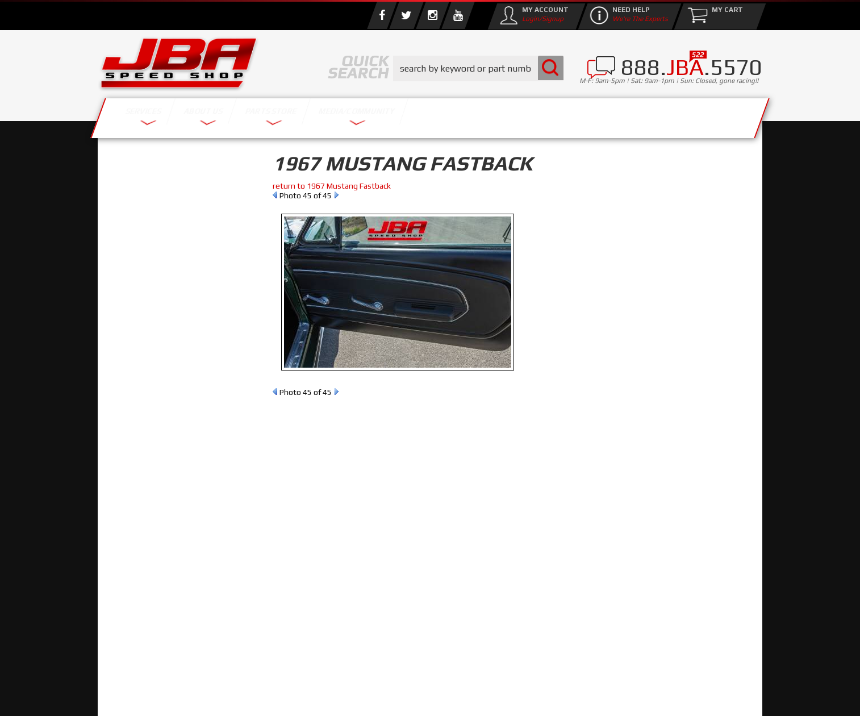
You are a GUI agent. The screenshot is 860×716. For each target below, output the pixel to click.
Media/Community (526, 115)
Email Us (145, 465)
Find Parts (164, 236)
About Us (264, 115)
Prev (275, 195)
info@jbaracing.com (310, 671)
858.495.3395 (154, 488)
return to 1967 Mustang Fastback (332, 185)
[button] (478, 68)
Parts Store (380, 115)
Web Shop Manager (521, 696)
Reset (122, 236)
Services (160, 115)
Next (337, 195)
